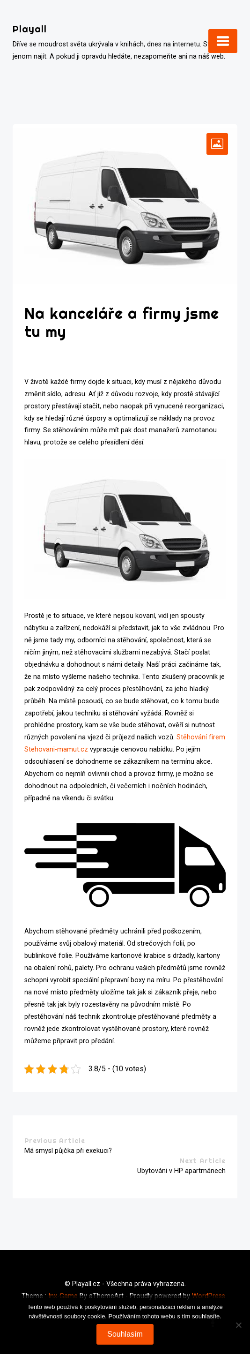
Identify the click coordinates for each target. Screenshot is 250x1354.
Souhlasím (125, 1334)
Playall (30, 29)
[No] (238, 1325)
